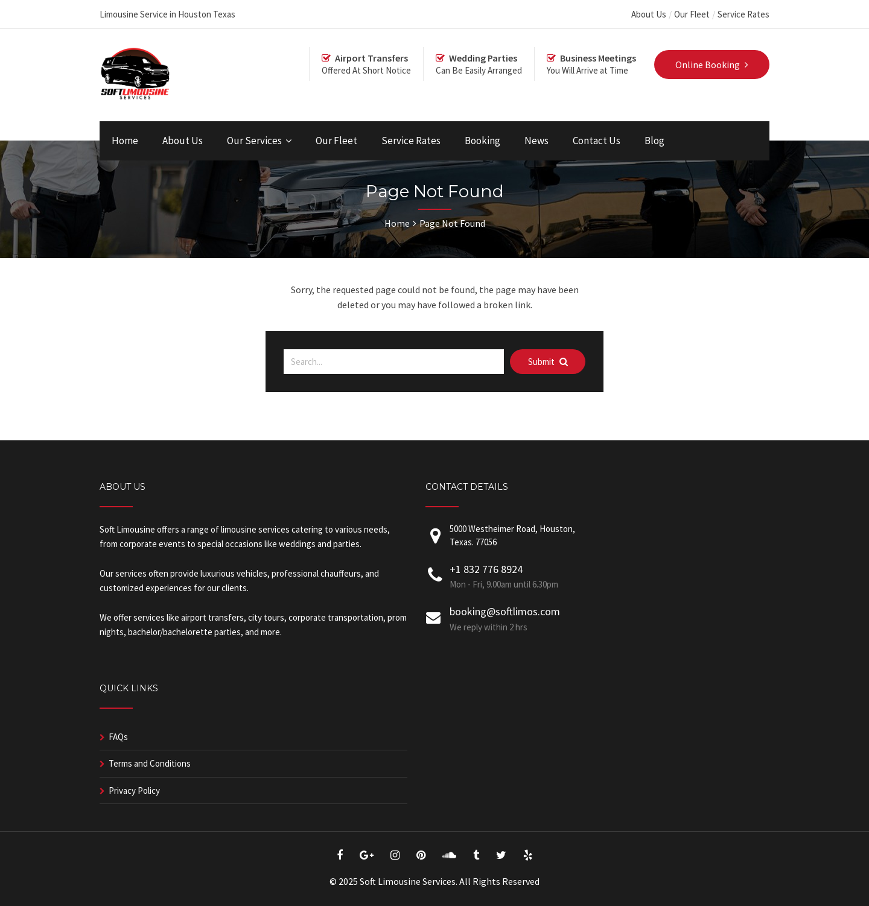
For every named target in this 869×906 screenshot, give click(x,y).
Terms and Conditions (150, 763)
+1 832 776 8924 (486, 569)
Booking (482, 140)
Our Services (254, 140)
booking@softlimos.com (505, 611)
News (536, 140)
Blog (654, 140)
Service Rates (743, 14)
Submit (548, 361)
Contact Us (596, 140)
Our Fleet (692, 14)
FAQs (118, 737)
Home (125, 140)
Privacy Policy (134, 790)
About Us (648, 14)
